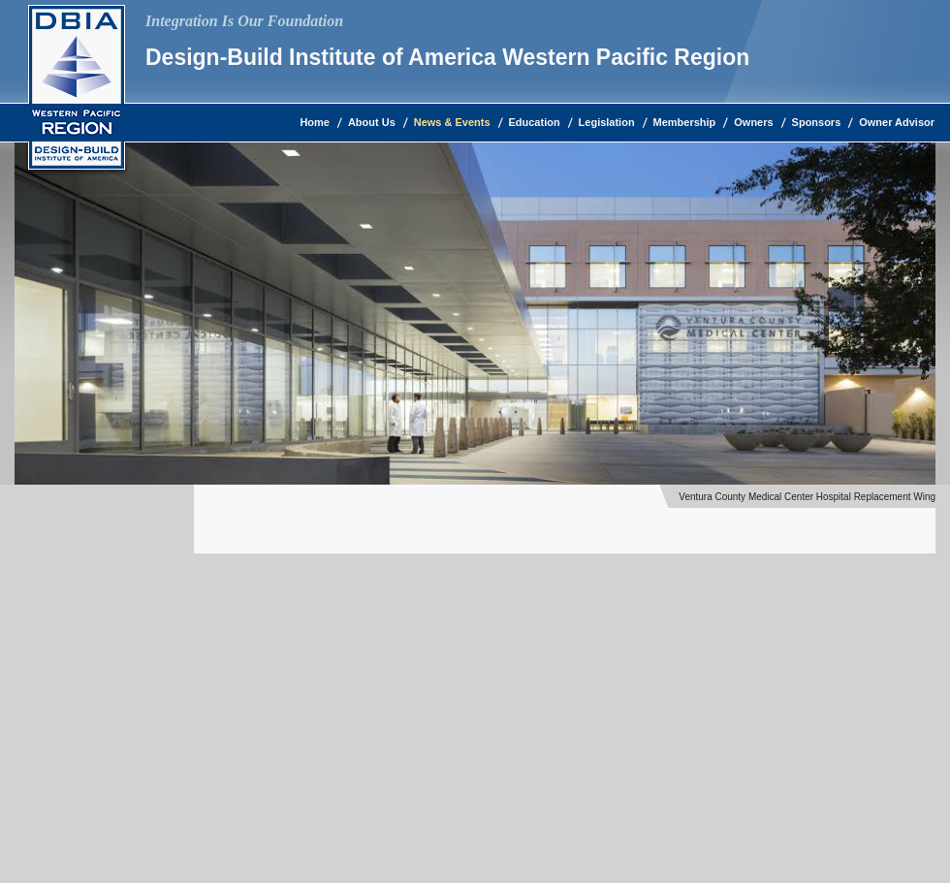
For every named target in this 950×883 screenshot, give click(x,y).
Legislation (607, 122)
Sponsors (816, 122)
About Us (372, 122)
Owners (753, 122)
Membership (684, 122)
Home (315, 122)
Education (534, 122)
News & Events (452, 122)
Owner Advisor (896, 122)
